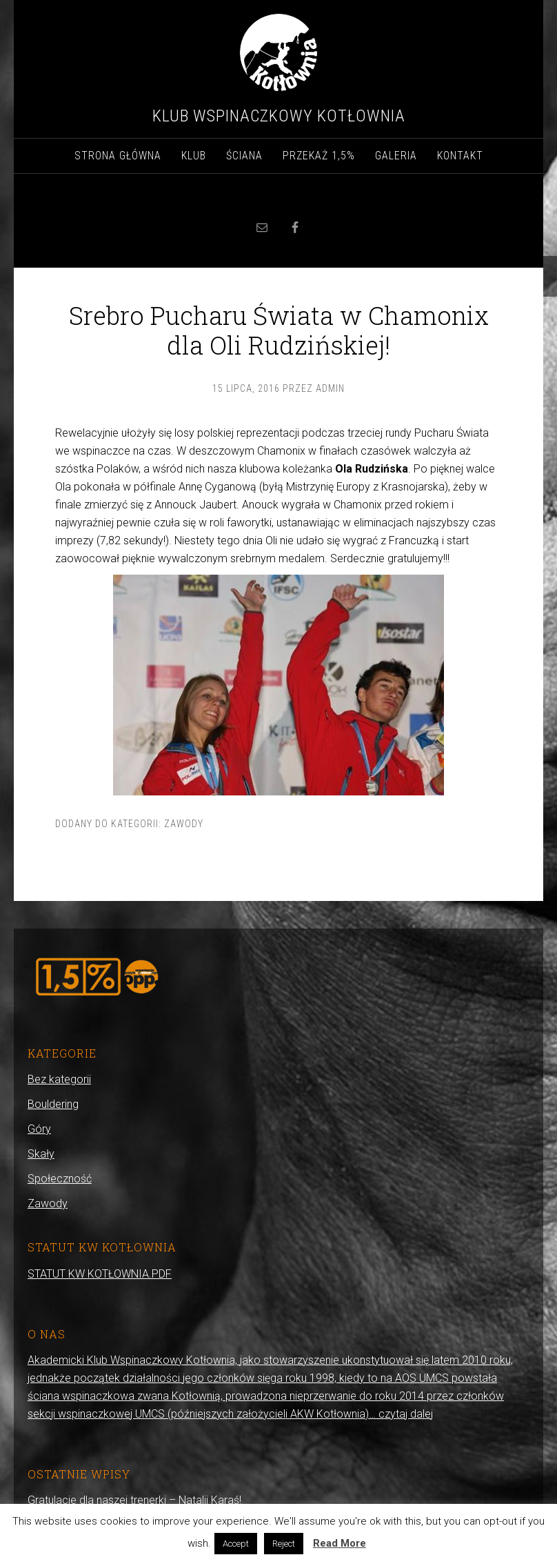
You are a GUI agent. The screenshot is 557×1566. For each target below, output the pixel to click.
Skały (41, 1153)
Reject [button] (283, 1543)
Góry (39, 1129)
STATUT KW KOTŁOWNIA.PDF (100, 1273)
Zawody (183, 823)
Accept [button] (236, 1543)
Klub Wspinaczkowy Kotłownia (278, 116)
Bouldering (53, 1104)
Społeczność (60, 1178)
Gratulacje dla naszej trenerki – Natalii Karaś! (134, 1500)
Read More (339, 1543)
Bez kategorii (59, 1079)
